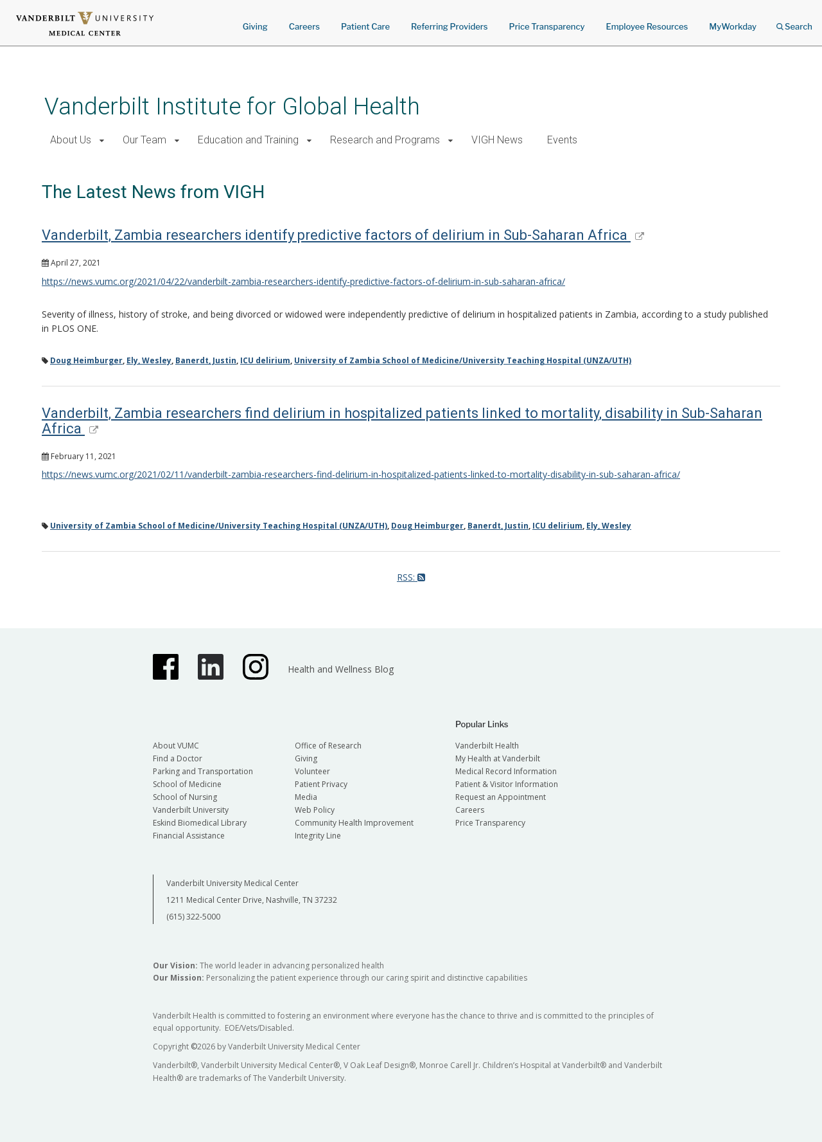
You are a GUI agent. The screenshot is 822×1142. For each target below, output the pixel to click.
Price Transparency (547, 26)
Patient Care (365, 26)
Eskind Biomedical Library (200, 822)
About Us (70, 140)
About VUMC (176, 745)
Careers (304, 26)
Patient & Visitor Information (506, 784)
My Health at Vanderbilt (497, 758)
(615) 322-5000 (193, 916)
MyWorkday (732, 26)
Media (306, 797)
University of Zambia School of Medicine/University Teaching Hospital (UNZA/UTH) (462, 360)
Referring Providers (449, 26)
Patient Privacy (321, 784)
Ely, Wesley (149, 360)
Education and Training (248, 140)
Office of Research (328, 745)
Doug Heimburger (86, 360)
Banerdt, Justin (205, 360)
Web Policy (315, 809)
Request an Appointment (500, 797)
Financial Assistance (189, 835)
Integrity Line (318, 835)
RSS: (411, 577)
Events (562, 140)
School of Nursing (185, 797)
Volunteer (312, 771)
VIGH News (497, 140)
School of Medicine (187, 784)
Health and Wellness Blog (341, 669)
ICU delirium (265, 360)
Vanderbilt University (191, 809)
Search (794, 22)
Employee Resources (647, 26)
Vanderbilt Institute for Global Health (232, 106)
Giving (255, 26)
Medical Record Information (506, 771)
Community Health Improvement (354, 822)
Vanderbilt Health (487, 745)
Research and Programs (385, 140)
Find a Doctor (177, 758)
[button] (102, 140)
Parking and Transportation (203, 771)
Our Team (144, 140)
